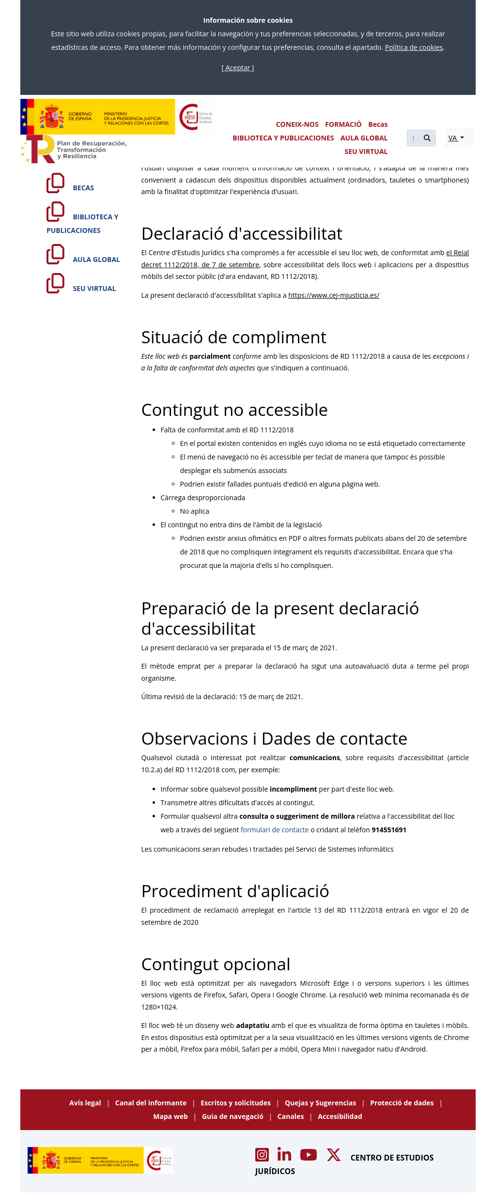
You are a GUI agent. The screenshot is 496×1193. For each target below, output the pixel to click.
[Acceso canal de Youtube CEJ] (309, 1157)
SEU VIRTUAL (366, 151)
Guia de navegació (233, 1116)
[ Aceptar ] (238, 67)
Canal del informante (151, 1102)
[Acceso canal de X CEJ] (334, 1157)
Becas (378, 124)
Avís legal (86, 1102)
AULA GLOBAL (364, 137)
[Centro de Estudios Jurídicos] (117, 117)
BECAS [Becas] (70, 187)
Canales (292, 1116)
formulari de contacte (275, 829)
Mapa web (171, 1116)
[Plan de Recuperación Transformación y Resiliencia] (73, 149)
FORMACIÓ (343, 124)
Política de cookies (414, 47)
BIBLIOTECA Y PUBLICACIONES (283, 137)
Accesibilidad (340, 1116)
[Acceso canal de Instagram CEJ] (263, 1157)
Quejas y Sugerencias (321, 1102)
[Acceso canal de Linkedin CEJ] (285, 1157)
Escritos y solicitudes (236, 1102)
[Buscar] (412, 138)
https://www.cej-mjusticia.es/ (333, 295)
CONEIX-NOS (297, 124)
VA (454, 137)
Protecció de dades (402, 1102)
